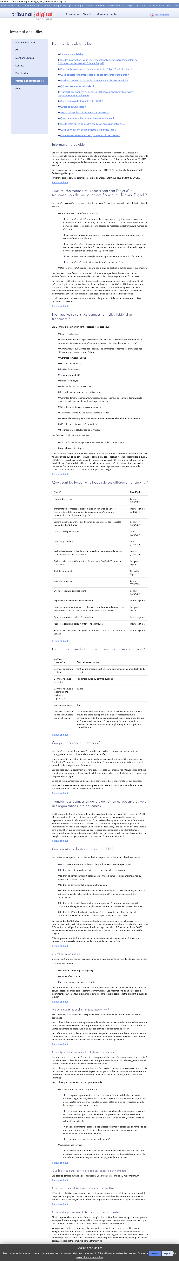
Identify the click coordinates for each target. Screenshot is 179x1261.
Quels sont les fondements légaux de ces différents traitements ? (94, 74)
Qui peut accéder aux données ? (77, 86)
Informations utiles (106, 14)
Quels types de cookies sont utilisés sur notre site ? (87, 118)
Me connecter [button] (161, 14)
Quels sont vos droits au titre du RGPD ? (81, 101)
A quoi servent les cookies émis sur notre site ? (84, 112)
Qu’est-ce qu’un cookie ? (73, 106)
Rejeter (167, 1253)
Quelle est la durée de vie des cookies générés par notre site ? (92, 124)
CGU (17, 50)
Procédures (72, 14)
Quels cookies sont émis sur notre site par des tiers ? (88, 129)
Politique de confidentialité (29, 80)
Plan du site (21, 73)
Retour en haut (60, 182)
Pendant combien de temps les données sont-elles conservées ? (94, 80)
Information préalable (71, 54)
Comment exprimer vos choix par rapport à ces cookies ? (90, 135)
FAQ (17, 88)
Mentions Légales (24, 57)
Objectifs (87, 14)
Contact (19, 65)
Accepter (155, 1253)
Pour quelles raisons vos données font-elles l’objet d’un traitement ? (96, 69)
